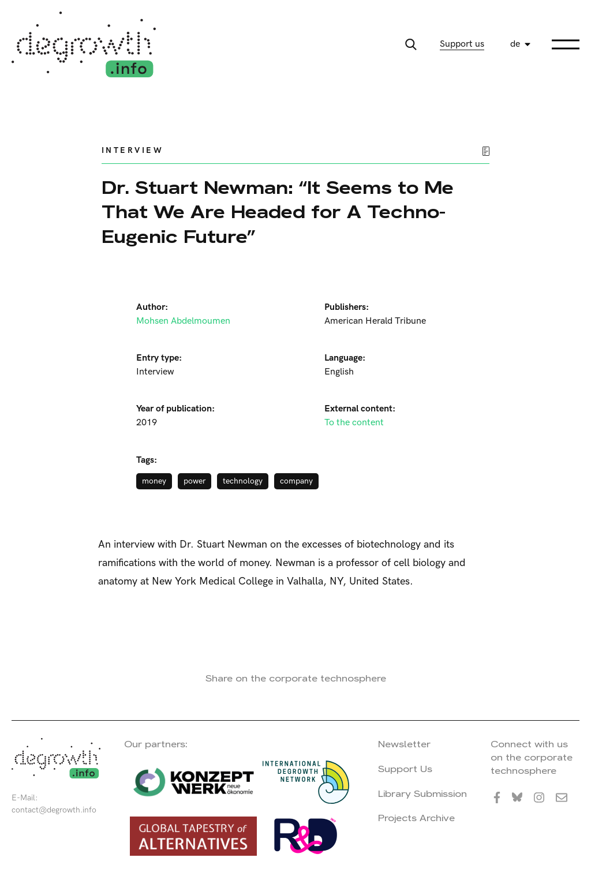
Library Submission (422, 794)
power (194, 481)
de (515, 44)
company (296, 481)
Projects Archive (416, 818)
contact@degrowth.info (54, 810)
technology (243, 481)
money (154, 481)
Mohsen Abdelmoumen (183, 321)
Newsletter (404, 744)
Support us (462, 44)
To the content (354, 422)
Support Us (405, 769)
